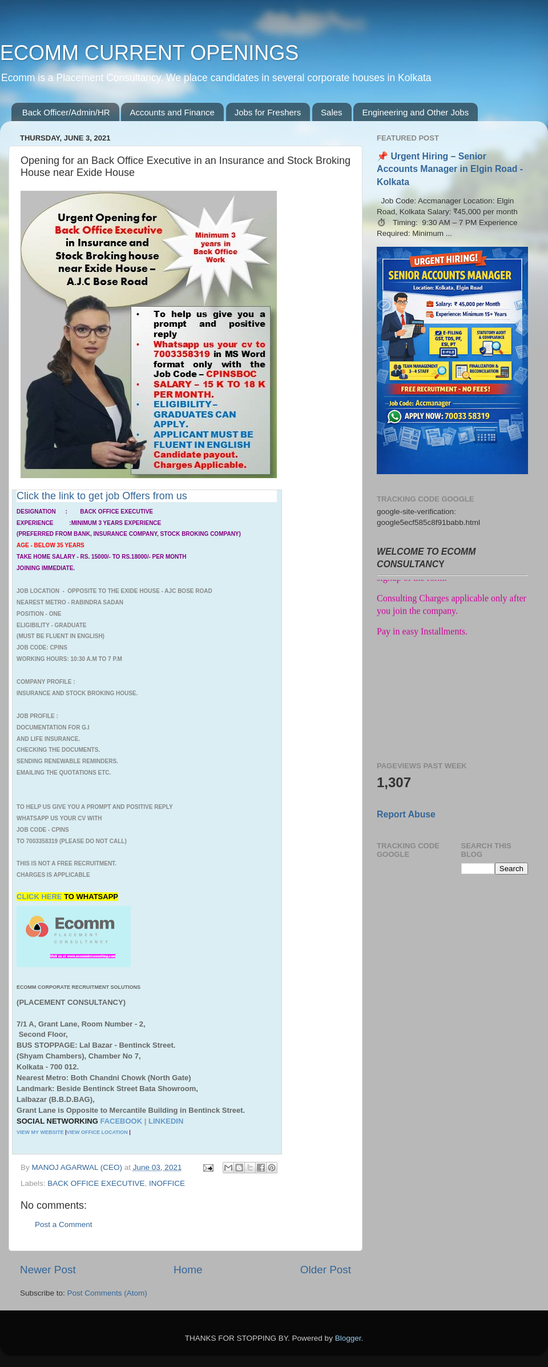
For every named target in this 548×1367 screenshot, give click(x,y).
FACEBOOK (121, 1121)
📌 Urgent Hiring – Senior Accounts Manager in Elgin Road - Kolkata (450, 168)
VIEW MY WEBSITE (40, 1132)
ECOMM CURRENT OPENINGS (149, 53)
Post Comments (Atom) (107, 1293)
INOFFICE (167, 1183)
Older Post (325, 1270)
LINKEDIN (165, 1121)
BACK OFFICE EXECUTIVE (95, 1183)
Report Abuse (406, 814)
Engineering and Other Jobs (415, 112)
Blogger (348, 1338)
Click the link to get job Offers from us (102, 496)
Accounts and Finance (172, 112)
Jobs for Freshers (268, 112)
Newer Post (48, 1270)
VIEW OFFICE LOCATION (96, 1132)
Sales (331, 112)
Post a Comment (63, 1224)
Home (188, 1270)
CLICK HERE (40, 896)
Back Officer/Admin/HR (66, 112)
